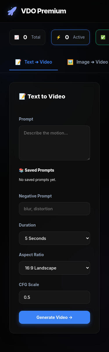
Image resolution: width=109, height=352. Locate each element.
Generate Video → (55, 317)
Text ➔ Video (33, 62)
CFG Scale (29, 284)
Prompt (26, 119)
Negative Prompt (35, 196)
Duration (27, 225)
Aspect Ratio (31, 254)
